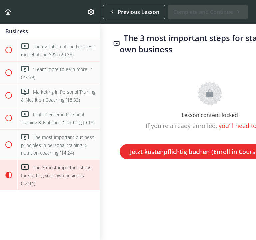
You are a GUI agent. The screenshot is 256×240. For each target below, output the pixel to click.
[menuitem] (91, 12)
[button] (8, 12)
